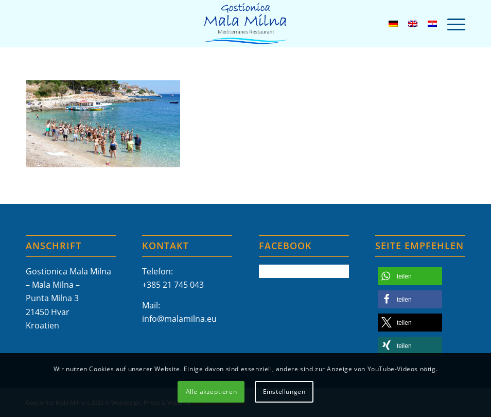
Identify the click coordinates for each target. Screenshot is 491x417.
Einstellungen (284, 391)
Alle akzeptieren (211, 391)
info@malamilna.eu (179, 318)
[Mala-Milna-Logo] (245, 24)
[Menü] (451, 24)
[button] (410, 276)
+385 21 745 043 (173, 284)
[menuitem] (451, 24)
